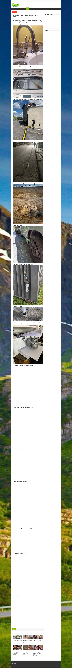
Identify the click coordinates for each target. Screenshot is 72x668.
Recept (47, 8)
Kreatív (43, 8)
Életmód (23, 8)
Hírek (34, 8)
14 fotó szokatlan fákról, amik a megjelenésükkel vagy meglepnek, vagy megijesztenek (27, 652)
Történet (51, 8)
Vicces (55, 8)
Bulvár (31, 8)
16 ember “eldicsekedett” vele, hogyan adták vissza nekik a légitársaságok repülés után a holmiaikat (37, 641)
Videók (16, 8)
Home (13, 9)
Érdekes (19, 8)
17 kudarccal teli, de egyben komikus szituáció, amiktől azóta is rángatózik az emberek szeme (17, 641)
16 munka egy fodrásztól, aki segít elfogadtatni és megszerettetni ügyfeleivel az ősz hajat (17, 652)
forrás (14, 626)
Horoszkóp (39, 8)
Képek (27, 8)
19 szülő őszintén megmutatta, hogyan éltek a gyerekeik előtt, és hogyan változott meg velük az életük (38, 653)
